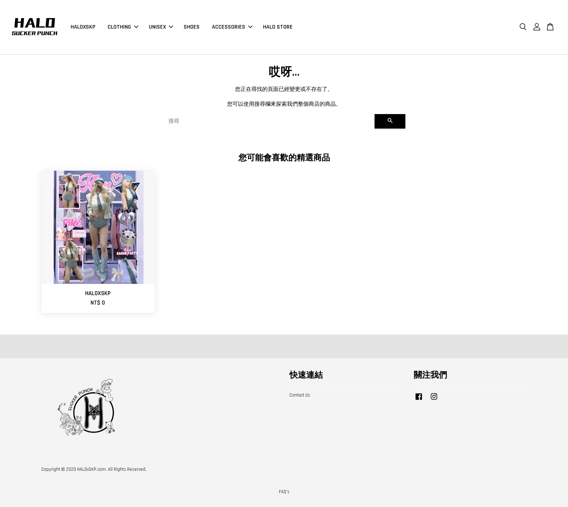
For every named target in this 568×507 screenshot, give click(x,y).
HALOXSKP (83, 27)
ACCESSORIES (232, 27)
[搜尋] (269, 121)
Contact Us (299, 395)
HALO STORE (278, 27)
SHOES (192, 27)
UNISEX (161, 27)
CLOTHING (123, 27)
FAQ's (284, 492)
